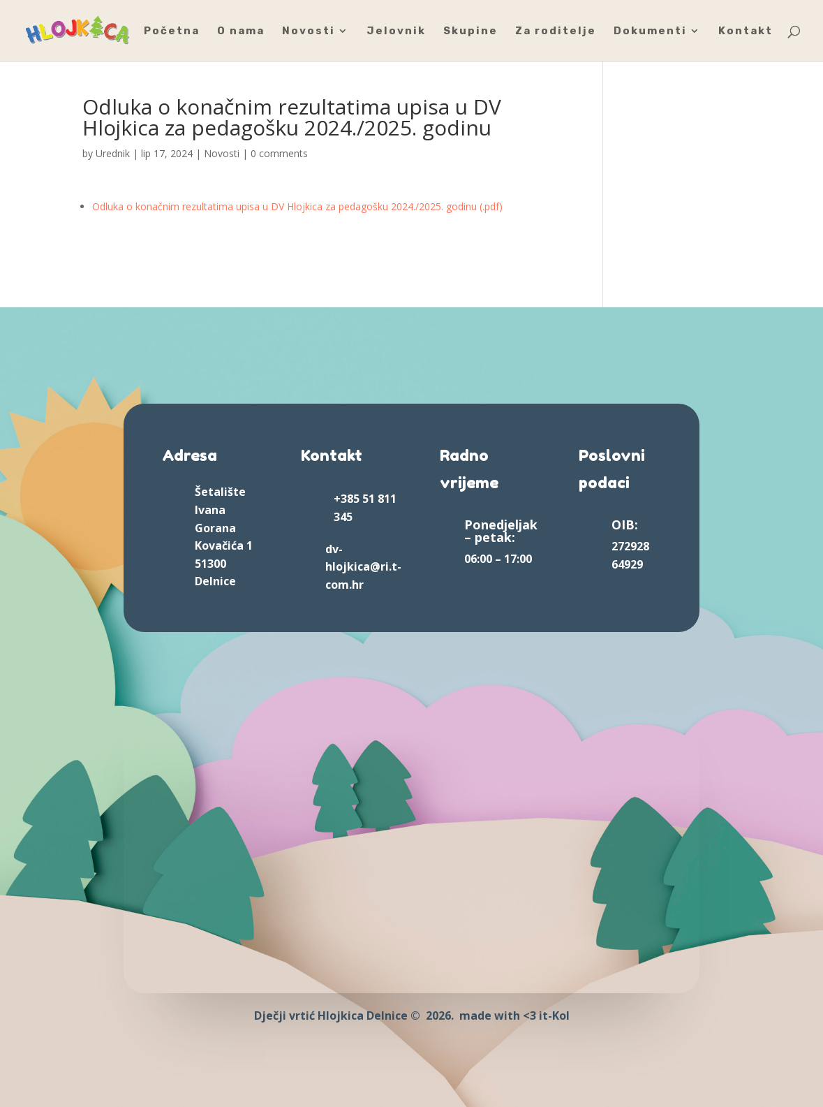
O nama (241, 31)
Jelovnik (396, 31)
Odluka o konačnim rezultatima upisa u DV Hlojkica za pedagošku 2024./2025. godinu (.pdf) (297, 206)
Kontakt (745, 31)
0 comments (279, 153)
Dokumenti (650, 31)
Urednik (113, 153)
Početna (172, 31)
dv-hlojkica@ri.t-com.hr (363, 566)
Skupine (470, 31)
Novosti (308, 31)
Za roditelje (555, 31)
